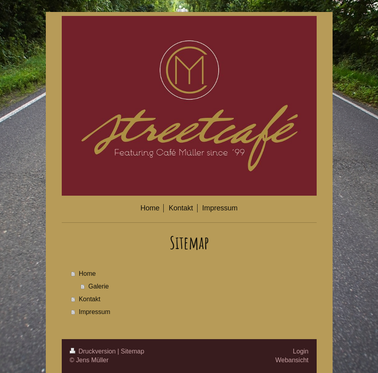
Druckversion (94, 351)
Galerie (98, 286)
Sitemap (132, 351)
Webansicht (291, 360)
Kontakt (89, 299)
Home (87, 273)
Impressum (94, 311)
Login (300, 351)
